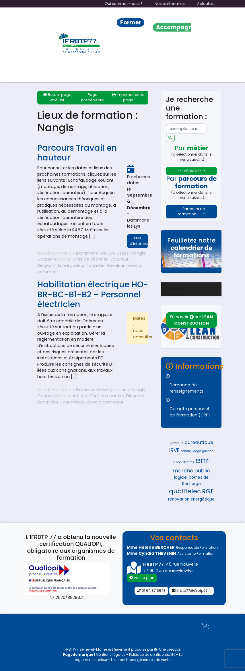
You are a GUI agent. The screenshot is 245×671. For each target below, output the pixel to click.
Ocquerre (47, 259)
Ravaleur (116, 265)
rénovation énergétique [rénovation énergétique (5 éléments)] (191, 499)
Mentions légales (111, 654)
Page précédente (92, 97)
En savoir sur (191, 320)
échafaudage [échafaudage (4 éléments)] (191, 451)
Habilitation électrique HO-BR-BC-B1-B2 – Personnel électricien (92, 294)
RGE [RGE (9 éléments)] (208, 491)
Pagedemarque (78, 654)
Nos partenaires (170, 3)
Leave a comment (104, 402)
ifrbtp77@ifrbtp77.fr (191, 590)
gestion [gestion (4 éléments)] (207, 451)
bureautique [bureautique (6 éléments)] (198, 442)
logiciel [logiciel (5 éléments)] (181, 477)
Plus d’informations (139, 241)
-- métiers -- (190, 170)
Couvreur (119, 259)
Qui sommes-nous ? (124, 3)
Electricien (47, 402)
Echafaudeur (71, 265)
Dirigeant (46, 265)
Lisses (123, 253)
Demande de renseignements (186, 388)
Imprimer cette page (128, 97)
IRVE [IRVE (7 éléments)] (174, 450)
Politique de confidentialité (152, 654)
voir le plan (141, 577)
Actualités (206, 3)
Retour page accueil (57, 97)
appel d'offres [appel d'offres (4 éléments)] (184, 462)
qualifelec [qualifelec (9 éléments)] (185, 491)
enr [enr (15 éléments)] (202, 460)
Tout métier (72, 402)
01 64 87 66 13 (151, 590)
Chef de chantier (90, 259)
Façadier (96, 265)
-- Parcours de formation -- (191, 211)
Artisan (80, 396)
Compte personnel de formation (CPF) (190, 412)
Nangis (138, 253)
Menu (176, 288)
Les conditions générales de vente (140, 659)
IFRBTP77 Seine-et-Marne (85, 649)
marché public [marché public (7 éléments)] (191, 470)
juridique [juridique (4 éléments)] (176, 443)
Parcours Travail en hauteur (77, 153)
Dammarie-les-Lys (95, 253)
